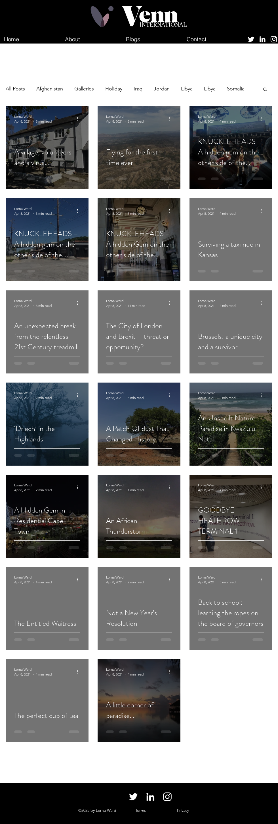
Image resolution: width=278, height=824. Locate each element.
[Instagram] (273, 39)
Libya (187, 89)
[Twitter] (251, 39)
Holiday (113, 89)
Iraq (138, 89)
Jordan (162, 89)
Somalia (236, 89)
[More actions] (79, 118)
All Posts (15, 89)
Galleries (84, 89)
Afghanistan (49, 89)
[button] (265, 90)
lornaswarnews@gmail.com (34, 810)
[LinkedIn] (262, 39)
